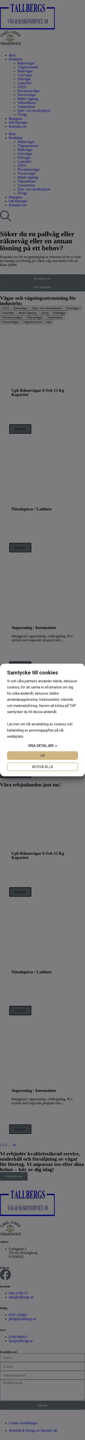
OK (42, 755)
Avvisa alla (42, 767)
